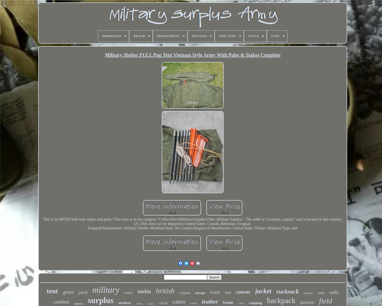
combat (61, 302)
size (228, 292)
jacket (263, 291)
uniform (78, 303)
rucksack (287, 291)
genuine (307, 302)
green (68, 292)
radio (334, 292)
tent (52, 291)
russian (308, 293)
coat (321, 293)
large (163, 303)
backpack (281, 300)
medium (124, 303)
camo (179, 301)
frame (228, 302)
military (105, 290)
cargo (193, 303)
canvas (243, 292)
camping (255, 303)
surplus (101, 300)
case (241, 303)
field (325, 301)
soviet (139, 303)
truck (215, 292)
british (165, 291)
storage (200, 293)
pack (83, 292)
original (184, 293)
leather (210, 302)
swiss (144, 291)
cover (128, 293)
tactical (150, 303)
